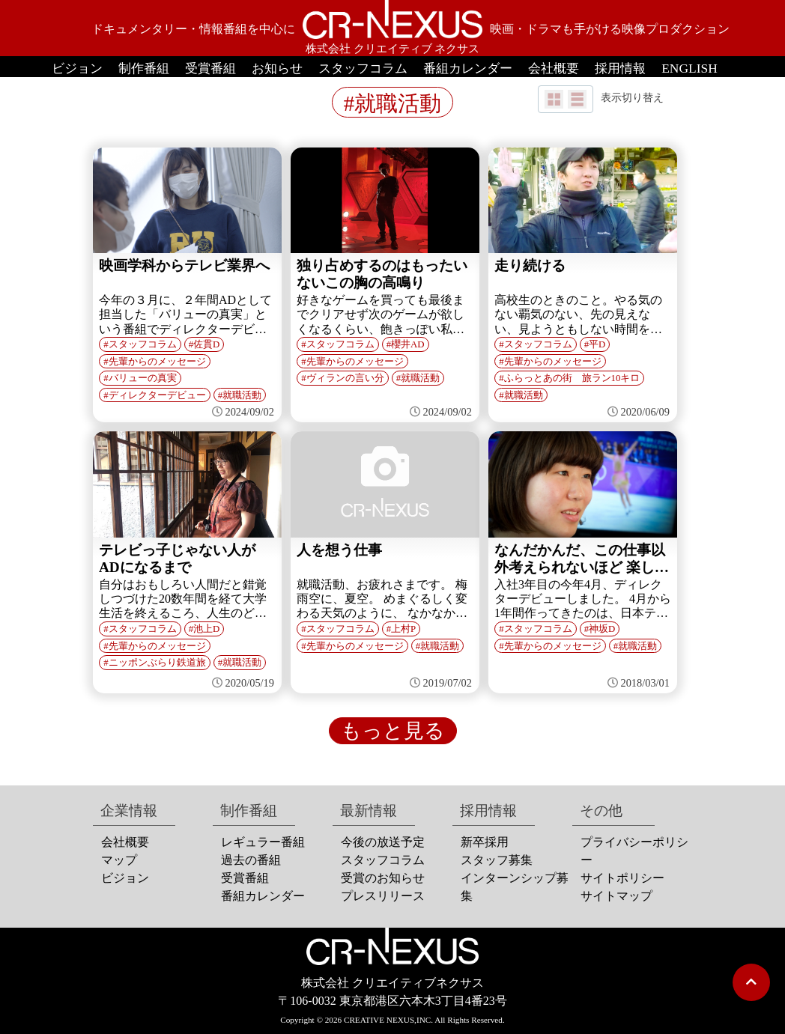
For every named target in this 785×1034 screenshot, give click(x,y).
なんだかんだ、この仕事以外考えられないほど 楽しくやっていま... (581, 559)
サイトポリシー (622, 878)
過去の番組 (251, 860)
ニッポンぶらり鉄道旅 (157, 662)
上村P (403, 629)
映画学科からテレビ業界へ (184, 265)
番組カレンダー (467, 68)
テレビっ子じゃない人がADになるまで (177, 558)
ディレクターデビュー (157, 395)
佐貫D (206, 344)
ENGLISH (689, 68)
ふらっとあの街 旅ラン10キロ (572, 378)
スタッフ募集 (497, 860)
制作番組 (143, 68)
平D (597, 344)
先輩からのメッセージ (157, 361)
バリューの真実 (143, 378)
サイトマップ (616, 895)
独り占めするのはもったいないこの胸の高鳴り (382, 274)
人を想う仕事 (339, 550)
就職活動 (241, 395)
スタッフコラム (362, 68)
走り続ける (530, 265)
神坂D (602, 629)
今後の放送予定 (383, 842)
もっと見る (393, 731)
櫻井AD (407, 344)
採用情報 (620, 68)
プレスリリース (383, 895)
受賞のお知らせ (383, 878)
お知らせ (277, 68)
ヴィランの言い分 (345, 378)
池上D (206, 629)
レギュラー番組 (263, 842)
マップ (119, 860)
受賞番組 (210, 68)
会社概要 (553, 68)
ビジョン (77, 68)
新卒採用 (485, 842)
